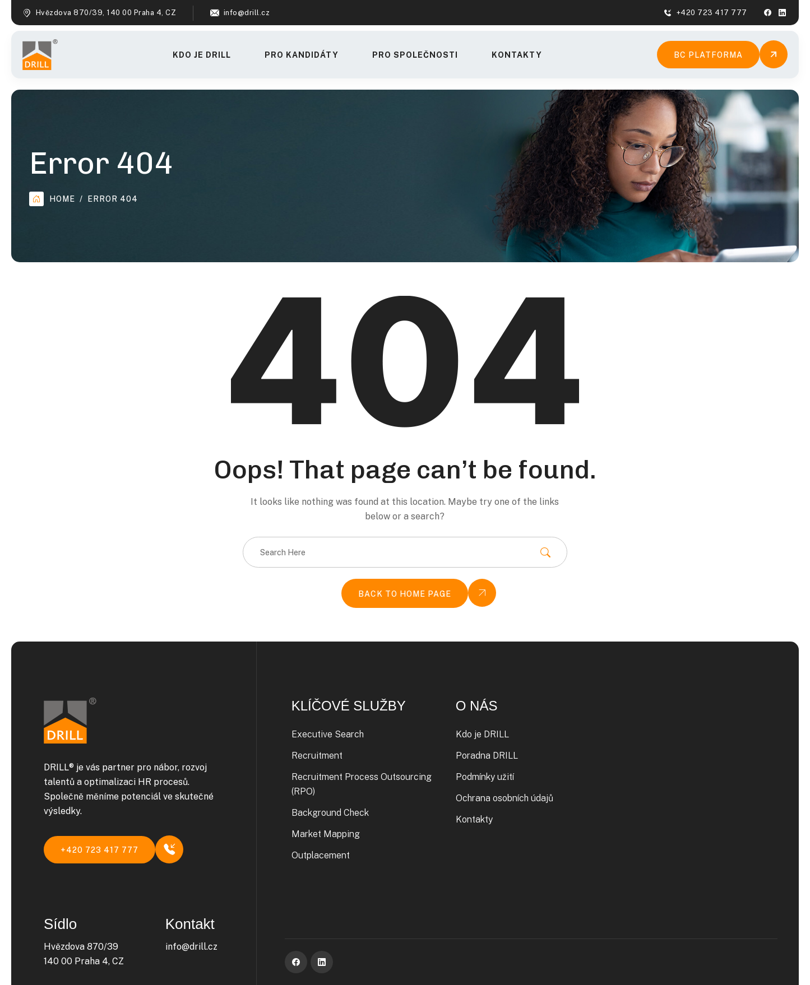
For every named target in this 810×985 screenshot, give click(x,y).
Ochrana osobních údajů (504, 798)
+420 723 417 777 (712, 12)
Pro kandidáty (302, 54)
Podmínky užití (485, 777)
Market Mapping (325, 834)
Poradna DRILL (487, 755)
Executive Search (327, 734)
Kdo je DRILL (202, 54)
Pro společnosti (415, 54)
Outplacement (320, 855)
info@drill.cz (247, 12)
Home (52, 199)
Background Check (330, 812)
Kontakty (517, 54)
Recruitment (316, 755)
